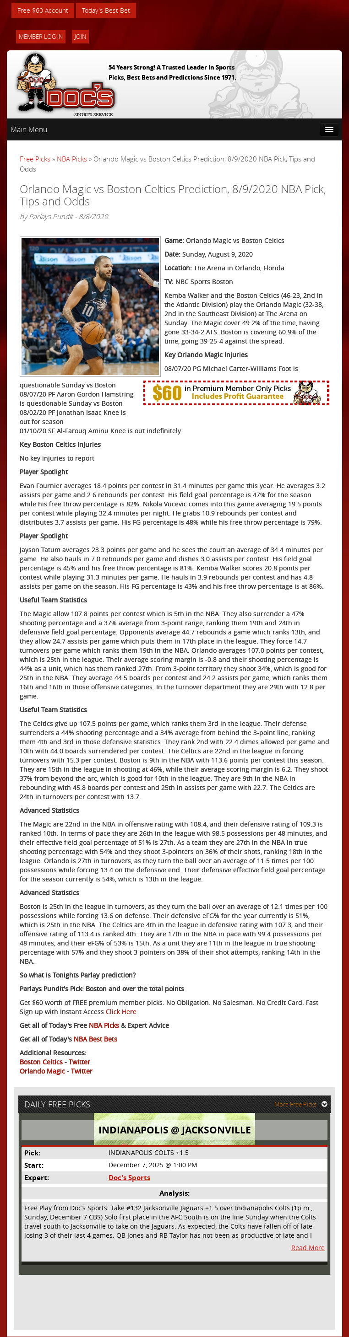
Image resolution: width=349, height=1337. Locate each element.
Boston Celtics (41, 1062)
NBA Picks (72, 159)
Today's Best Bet (106, 10)
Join (80, 36)
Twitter (79, 1062)
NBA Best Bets (95, 1039)
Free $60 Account (42, 10)
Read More (308, 1248)
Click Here (121, 1011)
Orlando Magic (42, 1071)
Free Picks (35, 159)
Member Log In (41, 36)
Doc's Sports (129, 1178)
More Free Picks (300, 1104)
